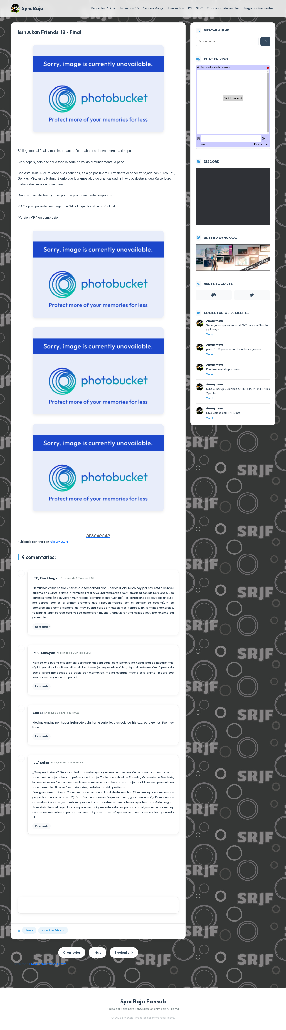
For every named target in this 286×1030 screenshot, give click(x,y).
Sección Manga (153, 8)
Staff (199, 8)
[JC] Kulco (40, 762)
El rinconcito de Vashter (223, 8)
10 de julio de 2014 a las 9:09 (77, 578)
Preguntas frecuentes (258, 8)
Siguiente (124, 952)
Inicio (97, 952)
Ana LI (37, 712)
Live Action (176, 8)
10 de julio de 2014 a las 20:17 (68, 762)
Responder (42, 626)
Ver (209, 334)
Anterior (71, 952)
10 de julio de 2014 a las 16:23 (61, 712)
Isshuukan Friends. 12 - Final (49, 32)
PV (190, 8)
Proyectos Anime (103, 8)
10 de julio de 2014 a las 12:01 (73, 652)
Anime (29, 930)
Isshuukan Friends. (53, 930)
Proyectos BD (129, 8)
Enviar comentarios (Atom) (48, 964)
